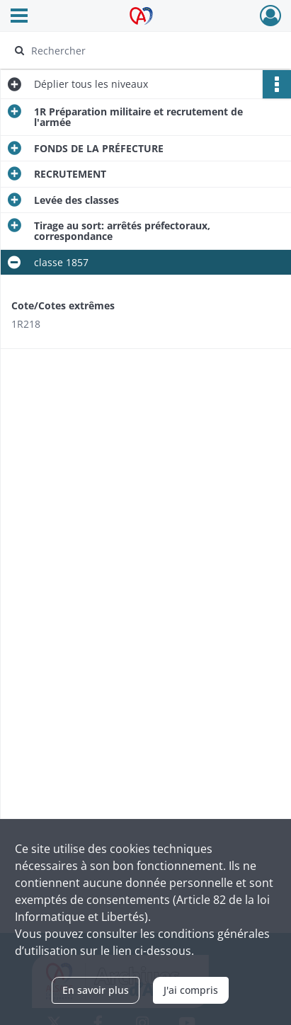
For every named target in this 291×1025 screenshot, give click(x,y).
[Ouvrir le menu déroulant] (19, 16)
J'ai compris (191, 990)
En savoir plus (95, 990)
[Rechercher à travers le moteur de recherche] (142, 50)
